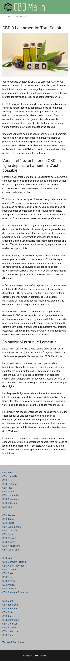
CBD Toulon (8, 523)
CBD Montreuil (9, 623)
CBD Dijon (7, 534)
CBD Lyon (7, 480)
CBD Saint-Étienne (11, 526)
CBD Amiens (8, 581)
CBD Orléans (8, 612)
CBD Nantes (8, 491)
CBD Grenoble (9, 538)
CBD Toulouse (9, 484)
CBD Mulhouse (10, 631)
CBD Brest (7, 573)
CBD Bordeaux (9, 503)
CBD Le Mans (9, 569)
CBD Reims (8, 519)
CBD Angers (8, 542)
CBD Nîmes (8, 558)
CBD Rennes (8, 515)
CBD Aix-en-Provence (13, 565)
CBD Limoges (9, 588)
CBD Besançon (10, 604)
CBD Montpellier (10, 495)
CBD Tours (7, 577)
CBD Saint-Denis (10, 549)
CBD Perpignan (10, 608)
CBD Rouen (8, 616)
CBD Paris (7, 472)
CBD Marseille (9, 476)
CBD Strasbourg (10, 499)
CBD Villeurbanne (11, 545)
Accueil (7, 16)
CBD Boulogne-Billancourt (15, 592)
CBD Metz (7, 600)
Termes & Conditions (13, 642)
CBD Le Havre (9, 530)
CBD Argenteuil (10, 627)
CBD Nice (7, 487)
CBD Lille (7, 506)
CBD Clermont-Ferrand (14, 561)
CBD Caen (7, 635)
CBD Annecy (8, 584)
